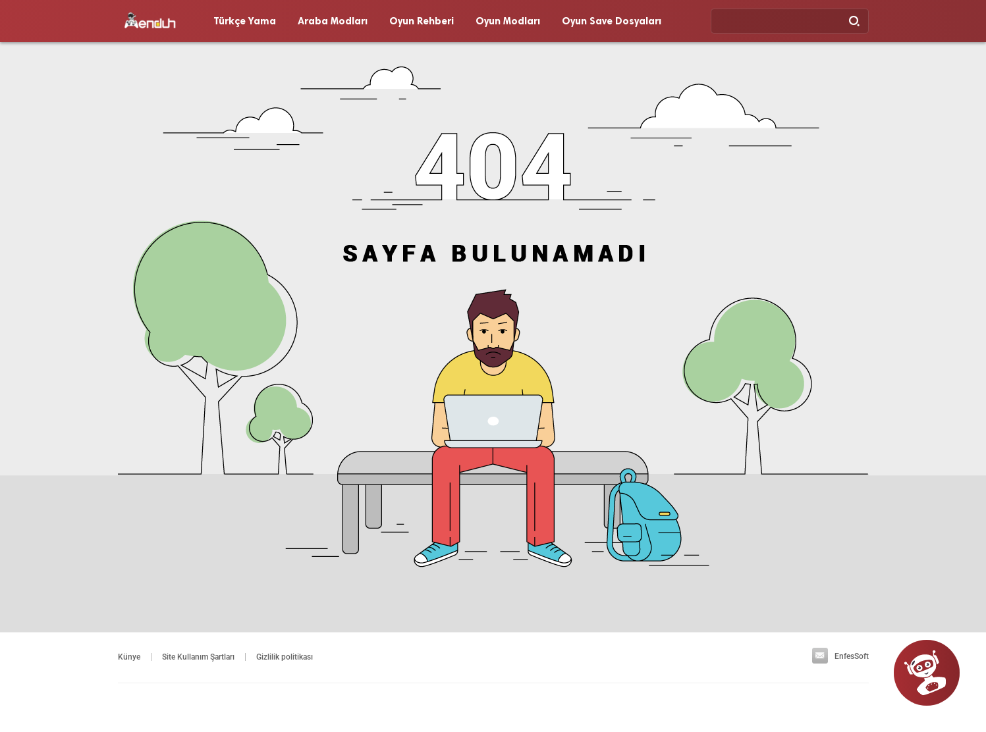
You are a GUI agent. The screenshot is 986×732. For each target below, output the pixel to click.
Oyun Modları (508, 21)
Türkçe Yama (244, 21)
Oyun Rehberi (421, 21)
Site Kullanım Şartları (198, 657)
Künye (129, 657)
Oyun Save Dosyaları (611, 21)
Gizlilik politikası (284, 657)
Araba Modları (333, 21)
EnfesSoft (840, 656)
